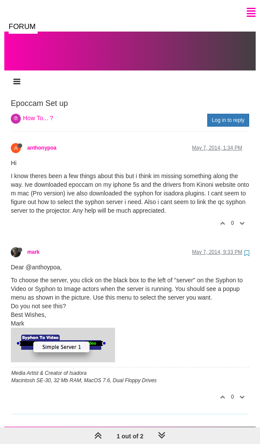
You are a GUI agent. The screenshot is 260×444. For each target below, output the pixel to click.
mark (33, 243)
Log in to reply (228, 112)
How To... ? (38, 109)
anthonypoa (41, 139)
